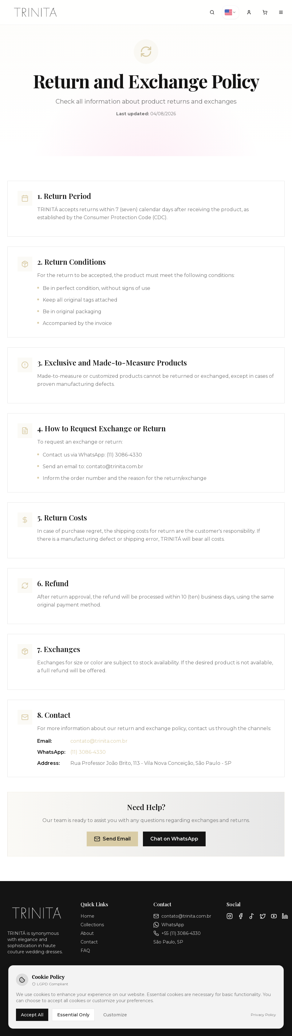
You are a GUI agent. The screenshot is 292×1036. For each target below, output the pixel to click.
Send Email (112, 839)
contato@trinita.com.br (99, 741)
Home (87, 916)
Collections (92, 924)
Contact (89, 942)
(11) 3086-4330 (88, 752)
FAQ (85, 950)
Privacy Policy (263, 1014)
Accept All (32, 1015)
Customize (115, 1015)
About (87, 933)
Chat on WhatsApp (174, 839)
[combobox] (230, 12)
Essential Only (73, 1015)
